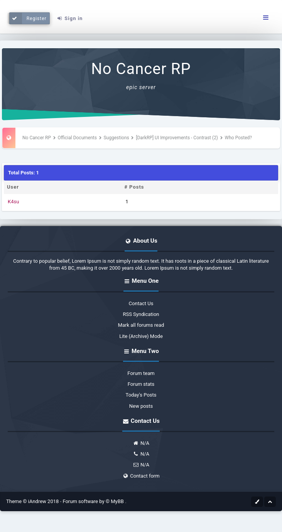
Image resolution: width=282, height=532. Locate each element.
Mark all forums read (141, 325)
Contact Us (141, 303)
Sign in (69, 18)
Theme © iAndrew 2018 (33, 501)
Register (28, 18)
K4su (13, 201)
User (13, 187)
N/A (141, 443)
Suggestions (116, 137)
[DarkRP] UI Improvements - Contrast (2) (177, 137)
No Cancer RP (141, 69)
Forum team (140, 373)
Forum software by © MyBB (93, 501)
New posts (141, 406)
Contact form (140, 476)
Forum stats (141, 384)
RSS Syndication (141, 314)
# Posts (134, 187)
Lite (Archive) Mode (141, 336)
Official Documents (77, 137)
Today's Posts (141, 395)
